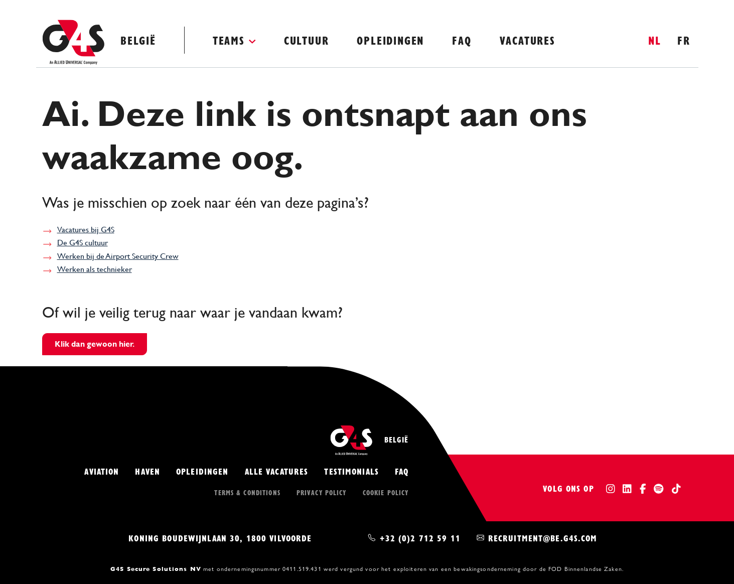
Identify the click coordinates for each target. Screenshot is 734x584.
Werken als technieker (94, 269)
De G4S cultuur (82, 242)
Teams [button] (229, 40)
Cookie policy (386, 492)
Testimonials (351, 471)
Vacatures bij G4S (85, 229)
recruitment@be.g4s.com (543, 537)
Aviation (101, 471)
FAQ (461, 40)
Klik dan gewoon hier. (94, 344)
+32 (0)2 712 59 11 (420, 537)
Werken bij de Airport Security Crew (118, 256)
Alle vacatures (277, 471)
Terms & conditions (247, 492)
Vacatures (527, 40)
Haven (147, 471)
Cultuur (306, 40)
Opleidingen (390, 40)
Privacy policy (322, 492)
